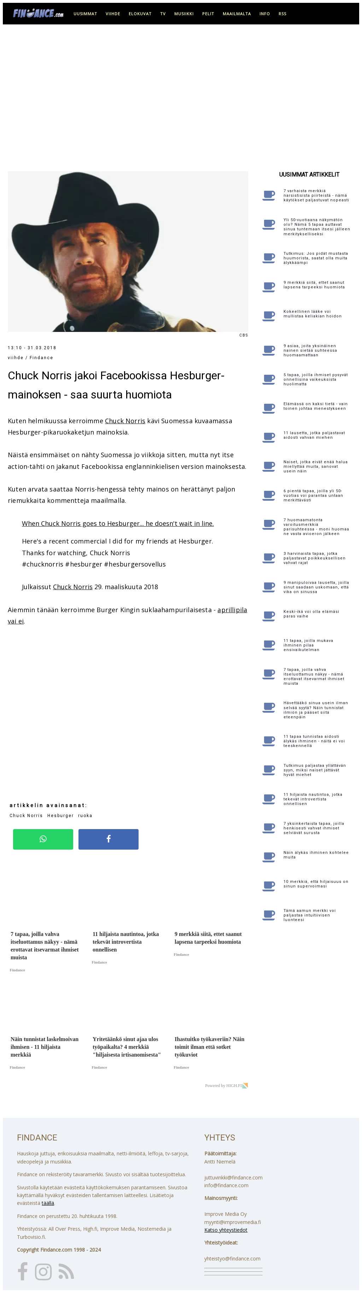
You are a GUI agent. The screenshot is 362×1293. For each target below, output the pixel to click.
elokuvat (140, 13)
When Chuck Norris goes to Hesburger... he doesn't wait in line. (118, 523)
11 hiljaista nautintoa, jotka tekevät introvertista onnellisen (313, 799)
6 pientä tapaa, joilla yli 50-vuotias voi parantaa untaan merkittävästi (313, 495)
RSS (282, 13)
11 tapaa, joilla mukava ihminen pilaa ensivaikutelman (308, 645)
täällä (48, 1203)
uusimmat (85, 13)
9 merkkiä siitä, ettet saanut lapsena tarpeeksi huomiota (314, 284)
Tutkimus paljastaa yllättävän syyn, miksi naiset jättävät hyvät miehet (315, 770)
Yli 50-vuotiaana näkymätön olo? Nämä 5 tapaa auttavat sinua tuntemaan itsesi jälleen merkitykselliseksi (317, 227)
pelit (208, 13)
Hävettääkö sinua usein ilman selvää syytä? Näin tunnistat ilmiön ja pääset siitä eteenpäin (316, 710)
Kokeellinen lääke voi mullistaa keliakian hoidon (313, 313)
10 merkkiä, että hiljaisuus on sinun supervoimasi (316, 884)
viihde (113, 13)
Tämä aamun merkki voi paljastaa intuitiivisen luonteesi (310, 915)
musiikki (184, 13)
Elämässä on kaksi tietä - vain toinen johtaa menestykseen (316, 406)
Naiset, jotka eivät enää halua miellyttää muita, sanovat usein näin (316, 466)
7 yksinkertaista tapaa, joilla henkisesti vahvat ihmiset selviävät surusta (314, 828)
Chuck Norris (125, 420)
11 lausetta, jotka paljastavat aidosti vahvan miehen (314, 435)
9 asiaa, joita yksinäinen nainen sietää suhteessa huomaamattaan (310, 350)
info (264, 13)
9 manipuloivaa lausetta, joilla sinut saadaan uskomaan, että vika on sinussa (316, 587)
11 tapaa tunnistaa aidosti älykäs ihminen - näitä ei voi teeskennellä (314, 741)
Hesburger (60, 815)
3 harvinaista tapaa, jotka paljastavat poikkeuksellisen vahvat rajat (315, 558)
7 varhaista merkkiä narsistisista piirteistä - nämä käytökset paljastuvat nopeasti (316, 195)
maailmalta (237, 13)
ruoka (85, 815)
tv (163, 13)
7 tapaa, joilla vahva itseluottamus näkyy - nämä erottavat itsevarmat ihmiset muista (314, 676)
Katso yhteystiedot (225, 1229)
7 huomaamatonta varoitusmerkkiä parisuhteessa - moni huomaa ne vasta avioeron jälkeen (316, 527)
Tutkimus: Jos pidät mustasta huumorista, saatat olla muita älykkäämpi (316, 258)
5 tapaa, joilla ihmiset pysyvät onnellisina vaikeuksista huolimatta (316, 379)
